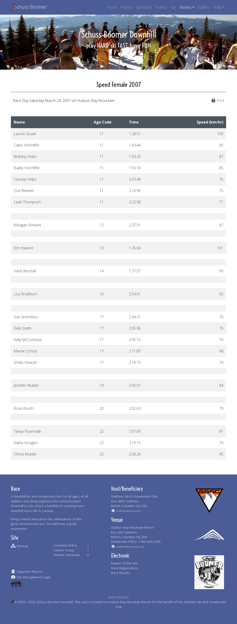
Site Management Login (33, 577)
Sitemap (22, 546)
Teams (160, 7)
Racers (185, 7)
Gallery (203, 7)
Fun (173, 7)
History (126, 7)
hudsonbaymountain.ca (130, 546)
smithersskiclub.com (128, 511)
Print (220, 100)
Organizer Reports (29, 571)
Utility (217, 7)
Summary (143, 7)
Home (112, 7)
